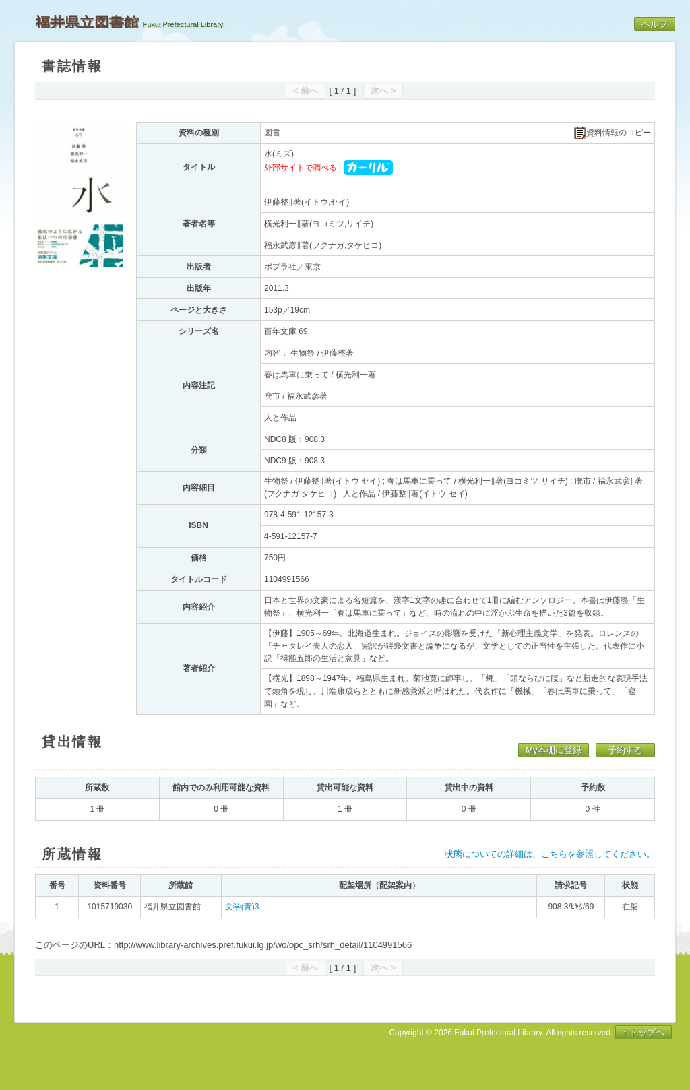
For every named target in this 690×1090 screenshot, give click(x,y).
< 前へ (305, 91)
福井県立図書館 (87, 22)
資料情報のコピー (612, 133)
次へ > (383, 91)
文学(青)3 (242, 906)
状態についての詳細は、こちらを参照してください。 (550, 854)
